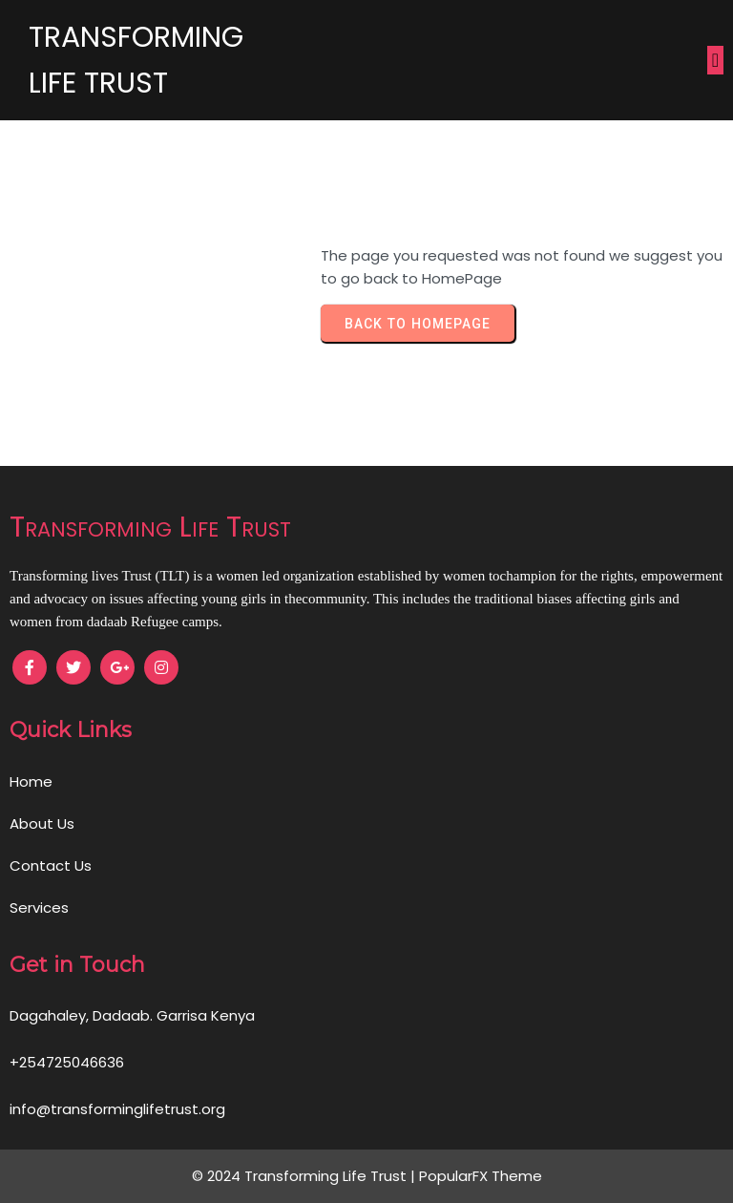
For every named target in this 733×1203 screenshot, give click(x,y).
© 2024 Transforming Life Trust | (305, 1176)
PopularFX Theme (480, 1176)
